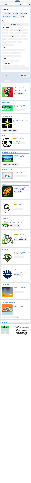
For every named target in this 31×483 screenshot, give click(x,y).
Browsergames (6, 13)
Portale (21, 16)
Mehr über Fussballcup (18, 93)
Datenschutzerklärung (28, 336)
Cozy (4, 39)
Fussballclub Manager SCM (8, 116)
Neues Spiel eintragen (25, 75)
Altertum (17, 33)
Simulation (21, 205)
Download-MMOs (6, 16)
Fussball (4, 36)
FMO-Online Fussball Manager (9, 302)
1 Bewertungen (21, 204)
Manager (15, 90)
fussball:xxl (5, 218)
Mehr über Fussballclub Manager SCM (10, 130)
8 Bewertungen (23, 305)
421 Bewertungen (23, 105)
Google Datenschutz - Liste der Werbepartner (23, 335)
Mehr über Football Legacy (19, 109)
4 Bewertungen (23, 287)
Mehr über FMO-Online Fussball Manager (10, 317)
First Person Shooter (15, 55)
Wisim (10, 33)
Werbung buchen (15, 68)
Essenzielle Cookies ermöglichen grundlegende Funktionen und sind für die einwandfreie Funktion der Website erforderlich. (22, 327)
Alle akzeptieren (5, 327)
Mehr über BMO (17, 274)
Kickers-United (5, 201)
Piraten (16, 36)
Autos (23, 36)
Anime (4, 33)
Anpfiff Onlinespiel (6, 135)
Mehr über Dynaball (18, 191)
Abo (22, 65)
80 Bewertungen (23, 87)
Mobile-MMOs (22, 13)
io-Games (15, 13)
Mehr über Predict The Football (20, 175)
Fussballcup (5, 84)
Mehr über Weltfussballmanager (20, 239)
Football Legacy (6, 102)
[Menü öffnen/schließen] (1, 4)
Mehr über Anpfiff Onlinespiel (18, 143)
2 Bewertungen (21, 138)
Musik (24, 39)
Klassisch (5, 60)
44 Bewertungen (23, 234)
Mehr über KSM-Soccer (18, 256)
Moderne (24, 33)
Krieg (24, 30)
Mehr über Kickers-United (18, 209)
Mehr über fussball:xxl (14, 225)
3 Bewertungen (23, 187)
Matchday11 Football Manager (9, 152)
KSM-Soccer (5, 249)
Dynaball (4, 184)
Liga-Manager (5, 284)
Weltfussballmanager (7, 231)
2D (11, 60)
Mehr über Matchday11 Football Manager (10, 164)
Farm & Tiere (10, 39)
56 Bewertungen (23, 252)
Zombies (18, 39)
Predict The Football (7, 169)
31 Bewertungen (23, 269)
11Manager (4, 322)
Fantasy (4, 30)
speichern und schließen (5, 332)
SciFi (11, 30)
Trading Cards (5, 55)
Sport (11, 36)
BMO (3, 267)
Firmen (14, 16)
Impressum (23, 336)
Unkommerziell (15, 65)
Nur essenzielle (5, 329)
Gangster (17, 30)
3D (15, 60)
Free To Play (5, 65)
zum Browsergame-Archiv (15, 24)
